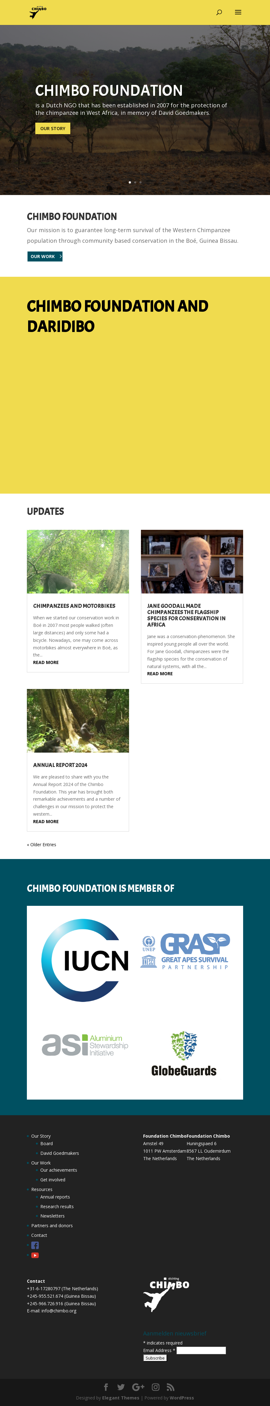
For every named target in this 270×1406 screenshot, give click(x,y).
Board (46, 1143)
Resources (41, 1189)
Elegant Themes (120, 1398)
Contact (39, 1235)
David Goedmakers (59, 1153)
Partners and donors (52, 1225)
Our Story (41, 1136)
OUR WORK (43, 256)
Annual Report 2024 (60, 765)
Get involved (52, 1180)
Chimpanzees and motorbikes (74, 606)
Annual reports (55, 1197)
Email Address (160, 1350)
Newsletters (52, 1216)
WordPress (182, 1398)
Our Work (41, 1163)
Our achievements (58, 1170)
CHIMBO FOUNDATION (109, 90)
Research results (57, 1206)
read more (46, 662)
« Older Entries (41, 844)
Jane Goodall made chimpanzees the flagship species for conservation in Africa (186, 615)
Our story (52, 128)
